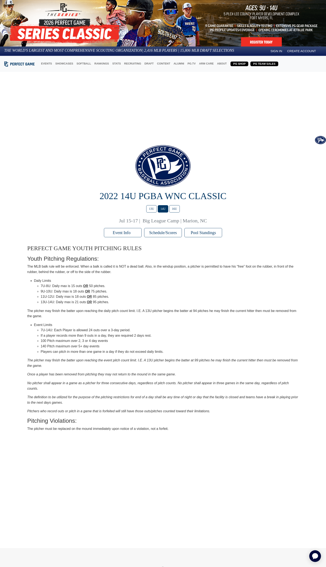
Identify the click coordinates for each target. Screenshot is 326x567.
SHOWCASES (64, 63)
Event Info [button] (123, 232)
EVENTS (46, 63)
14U (163, 208)
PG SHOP (239, 63)
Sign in (276, 51)
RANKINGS (101, 63)
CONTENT (163, 63)
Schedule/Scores (163, 232)
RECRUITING (132, 63)
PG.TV (192, 63)
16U (174, 208)
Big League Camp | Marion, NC (175, 220)
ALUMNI (178, 63)
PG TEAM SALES (264, 63)
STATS (116, 63)
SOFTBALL (83, 63)
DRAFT (149, 63)
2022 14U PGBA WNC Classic (163, 196)
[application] (315, 556)
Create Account (301, 51)
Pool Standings (203, 232)
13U (151, 208)
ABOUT (222, 63)
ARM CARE (206, 63)
